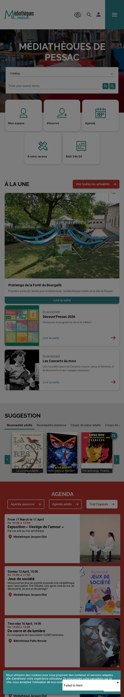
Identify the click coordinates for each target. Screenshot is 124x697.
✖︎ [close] (118, 682)
